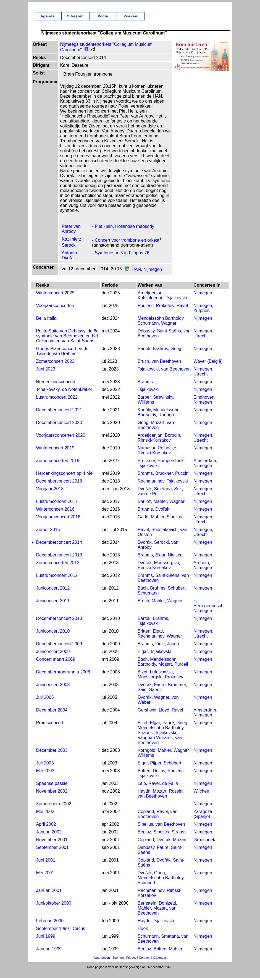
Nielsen (175, 561)
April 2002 (45, 830)
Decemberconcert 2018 (58, 487)
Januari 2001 (48, 896)
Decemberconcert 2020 (58, 428)
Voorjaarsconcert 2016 (57, 523)
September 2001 (51, 853)
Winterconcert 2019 (54, 454)
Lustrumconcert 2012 (56, 581)
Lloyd (164, 716)
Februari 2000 (49, 926)
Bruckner (146, 466)
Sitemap (118, 963)
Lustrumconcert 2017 (56, 507)
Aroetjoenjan (149, 299)
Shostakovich (164, 535)
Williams (145, 408)
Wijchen (202, 797)
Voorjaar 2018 (49, 494)
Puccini (182, 479)
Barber (143, 403)
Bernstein (146, 909)
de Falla (170, 789)
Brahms (160, 354)
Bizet (142, 678)
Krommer (177, 690)
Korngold (146, 756)
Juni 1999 (44, 942)
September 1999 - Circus (60, 934)
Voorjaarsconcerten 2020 (60, 441)
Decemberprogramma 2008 (62, 678)
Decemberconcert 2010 (58, 624)
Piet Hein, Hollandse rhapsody (124, 232)
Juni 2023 (44, 375)
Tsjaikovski (176, 304)
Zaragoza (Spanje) (203, 820)
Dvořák (144, 494)
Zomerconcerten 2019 (57, 466)
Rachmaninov (150, 487)
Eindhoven (204, 403)
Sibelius (174, 523)
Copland (145, 817)
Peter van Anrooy (70, 235)
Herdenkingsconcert (55, 387)
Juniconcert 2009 (52, 657)
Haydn (143, 797)
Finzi (160, 649)
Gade (142, 523)
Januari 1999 (48, 955)
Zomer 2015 (47, 535)
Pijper (155, 769)
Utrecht (201, 342)
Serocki (161, 548)
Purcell (181, 670)
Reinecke (166, 454)
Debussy (145, 337)
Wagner (168, 329)
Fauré (160, 690)
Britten (143, 637)
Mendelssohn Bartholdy (160, 324)
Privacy (131, 963)
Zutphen (202, 316)
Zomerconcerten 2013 (57, 568)
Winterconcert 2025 (54, 299)
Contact (144, 963)
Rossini (176, 797)
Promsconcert (49, 728)
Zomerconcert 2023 (54, 367)
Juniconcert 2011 (52, 606)
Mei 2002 (44, 817)
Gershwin (146, 716)
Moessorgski (166, 568)
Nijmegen (152, 275)
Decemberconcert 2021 (58, 416)
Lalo (141, 789)
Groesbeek (205, 845)
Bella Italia (45, 324)
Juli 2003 (44, 769)
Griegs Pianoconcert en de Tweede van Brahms (61, 357)
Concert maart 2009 (54, 665)
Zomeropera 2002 (52, 810)
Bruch (143, 367)
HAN (135, 275)
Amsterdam (205, 466)
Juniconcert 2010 (52, 637)
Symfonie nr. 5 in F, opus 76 (121, 259)
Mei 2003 (44, 776)
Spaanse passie (51, 789)
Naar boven (102, 963)
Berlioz (144, 507)
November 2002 (51, 797)
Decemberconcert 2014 (58, 548)
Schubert (176, 594)
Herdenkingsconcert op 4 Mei (64, 479)
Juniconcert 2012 (52, 594)
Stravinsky (163, 403)
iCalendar (159, 963)
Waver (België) (208, 367)
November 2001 (51, 845)
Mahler (160, 507)
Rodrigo (166, 421)
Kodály (144, 416)
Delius (159, 776)
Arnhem (201, 568)
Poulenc (145, 311)
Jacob (173, 649)
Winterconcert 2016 (54, 515)
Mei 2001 (44, 878)
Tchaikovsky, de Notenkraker (63, 395)
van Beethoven (166, 367)
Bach (142, 594)
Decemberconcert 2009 (58, 649)
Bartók (143, 354)
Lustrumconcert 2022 (56, 403)
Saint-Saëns (169, 337)
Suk (178, 494)
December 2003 (51, 756)
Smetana (163, 494)
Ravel (182, 311)
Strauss (144, 738)
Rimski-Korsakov (153, 446)
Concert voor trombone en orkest (126, 246)
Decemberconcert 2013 (58, 561)
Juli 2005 (44, 703)
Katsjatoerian (150, 304)
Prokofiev (165, 311)
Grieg (175, 354)
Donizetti (167, 909)
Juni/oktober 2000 (52, 909)
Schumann (148, 329)
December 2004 (51, 716)
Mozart (157, 428)
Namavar (146, 454)
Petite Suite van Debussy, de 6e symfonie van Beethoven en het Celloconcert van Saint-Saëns (66, 342)
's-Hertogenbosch (209, 609)
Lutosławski (161, 678)
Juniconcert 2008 (52, 690)
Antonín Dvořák (68, 261)
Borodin (172, 441)
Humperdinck (170, 466)
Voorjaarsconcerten (54, 311)
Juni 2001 (44, 866)
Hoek (142, 934)
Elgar (160, 561)
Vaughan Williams (154, 743)
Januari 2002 (48, 838)
